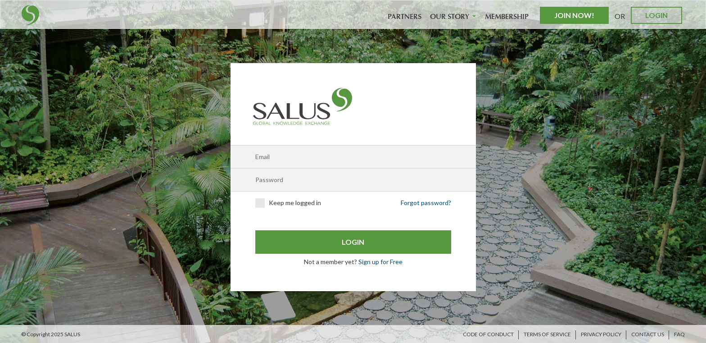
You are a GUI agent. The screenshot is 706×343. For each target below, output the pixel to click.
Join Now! (574, 15)
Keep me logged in (288, 203)
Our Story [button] (453, 16)
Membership (507, 16)
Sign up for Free (380, 261)
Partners (404, 16)
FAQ (679, 334)
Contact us (647, 334)
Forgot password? (426, 202)
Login (656, 15)
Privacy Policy (601, 334)
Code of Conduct (488, 334)
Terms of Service (547, 334)
